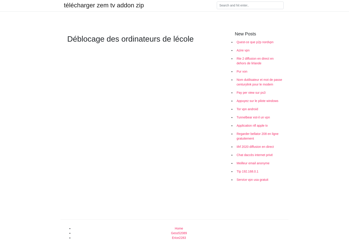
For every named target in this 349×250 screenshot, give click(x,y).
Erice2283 (179, 238)
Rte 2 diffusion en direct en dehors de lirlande (255, 61)
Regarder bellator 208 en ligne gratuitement (257, 136)
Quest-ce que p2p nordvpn (255, 42)
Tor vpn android (247, 109)
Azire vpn (243, 50)
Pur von (242, 71)
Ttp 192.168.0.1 (247, 171)
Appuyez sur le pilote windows (257, 101)
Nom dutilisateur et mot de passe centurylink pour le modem (259, 82)
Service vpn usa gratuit (252, 179)
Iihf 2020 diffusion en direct (255, 146)
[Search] (250, 5)
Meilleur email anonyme (253, 163)
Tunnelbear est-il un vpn (253, 117)
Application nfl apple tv (252, 125)
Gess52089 (179, 233)
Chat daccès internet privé (255, 155)
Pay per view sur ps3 (251, 92)
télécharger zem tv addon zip (104, 5)
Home (179, 228)
